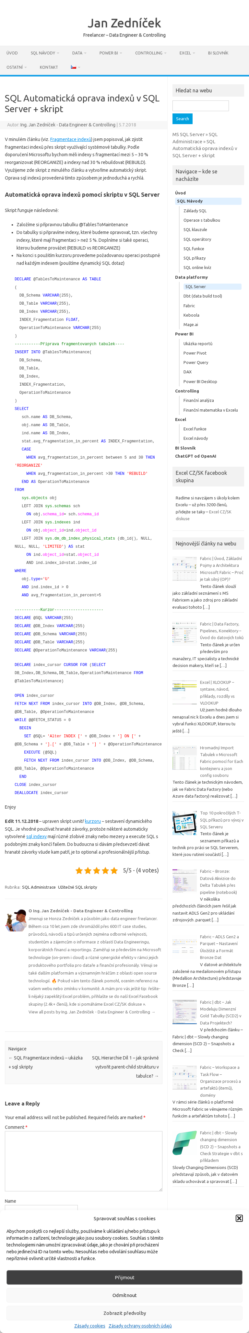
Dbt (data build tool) (203, 296)
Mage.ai (191, 324)
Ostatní (14, 67)
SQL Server (195, 286)
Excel (185, 53)
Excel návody (196, 438)
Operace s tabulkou (202, 220)
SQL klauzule (195, 229)
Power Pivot (195, 353)
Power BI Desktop (200, 381)
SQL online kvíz (197, 267)
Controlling (148, 53)
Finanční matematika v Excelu (211, 410)
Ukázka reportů (198, 343)
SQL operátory (197, 239)
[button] (239, 1218)
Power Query (196, 362)
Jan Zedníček (124, 22)
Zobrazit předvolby (124, 1313)
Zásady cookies (89, 1325)
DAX (188, 371)
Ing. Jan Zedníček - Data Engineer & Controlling (67, 124)
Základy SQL (195, 210)
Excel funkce (195, 429)
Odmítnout (125, 1295)
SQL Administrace (39, 867)
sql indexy (36, 816)
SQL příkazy (195, 258)
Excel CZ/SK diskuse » (124, 984)
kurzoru (93, 801)
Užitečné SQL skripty (77, 867)
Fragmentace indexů (70, 139)
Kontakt (49, 67)
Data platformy (191, 277)
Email (10, 1208)
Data (77, 53)
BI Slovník (218, 53)
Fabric (189, 305)
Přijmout (125, 1277)
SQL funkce (194, 248)
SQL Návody (43, 53)
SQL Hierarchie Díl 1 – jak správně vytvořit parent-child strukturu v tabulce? (125, 1046)
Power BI (109, 53)
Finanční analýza (199, 400)
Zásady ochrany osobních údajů (140, 1325)
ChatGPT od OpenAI (195, 456)
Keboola (191, 315)
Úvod (12, 53)
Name (10, 1181)
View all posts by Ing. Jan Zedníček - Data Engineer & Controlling (92, 991)
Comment (16, 1107)
